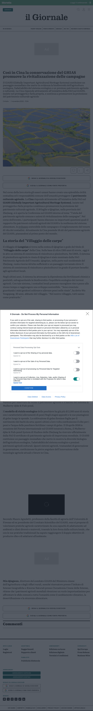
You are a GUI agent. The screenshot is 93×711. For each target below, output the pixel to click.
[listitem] (46, 347)
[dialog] (46, 355)
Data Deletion (33, 397)
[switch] (76, 353)
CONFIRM (29, 388)
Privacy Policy (60, 397)
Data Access (46, 397)
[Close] (88, 314)
